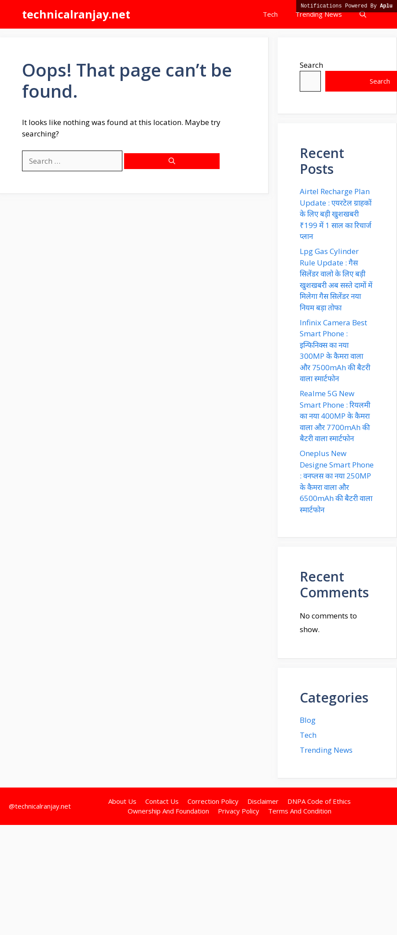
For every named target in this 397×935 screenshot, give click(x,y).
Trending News (318, 14)
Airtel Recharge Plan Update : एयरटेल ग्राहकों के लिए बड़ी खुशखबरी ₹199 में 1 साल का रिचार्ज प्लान (335, 213)
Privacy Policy (238, 810)
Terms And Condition (299, 810)
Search (311, 65)
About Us (122, 801)
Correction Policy (213, 801)
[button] (363, 14)
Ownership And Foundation (168, 810)
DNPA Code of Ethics (319, 801)
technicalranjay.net (76, 14)
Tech (270, 14)
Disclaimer (263, 801)
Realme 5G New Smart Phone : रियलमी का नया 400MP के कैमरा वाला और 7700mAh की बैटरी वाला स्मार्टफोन (335, 415)
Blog (308, 720)
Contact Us (162, 801)
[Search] (172, 161)
